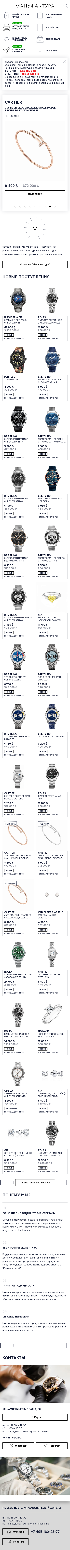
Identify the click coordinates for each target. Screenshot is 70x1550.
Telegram (52, 1446)
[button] (15, 206)
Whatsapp (18, 1446)
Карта (35, 1417)
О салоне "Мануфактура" (35, 264)
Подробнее (35, 193)
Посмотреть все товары (35, 1182)
